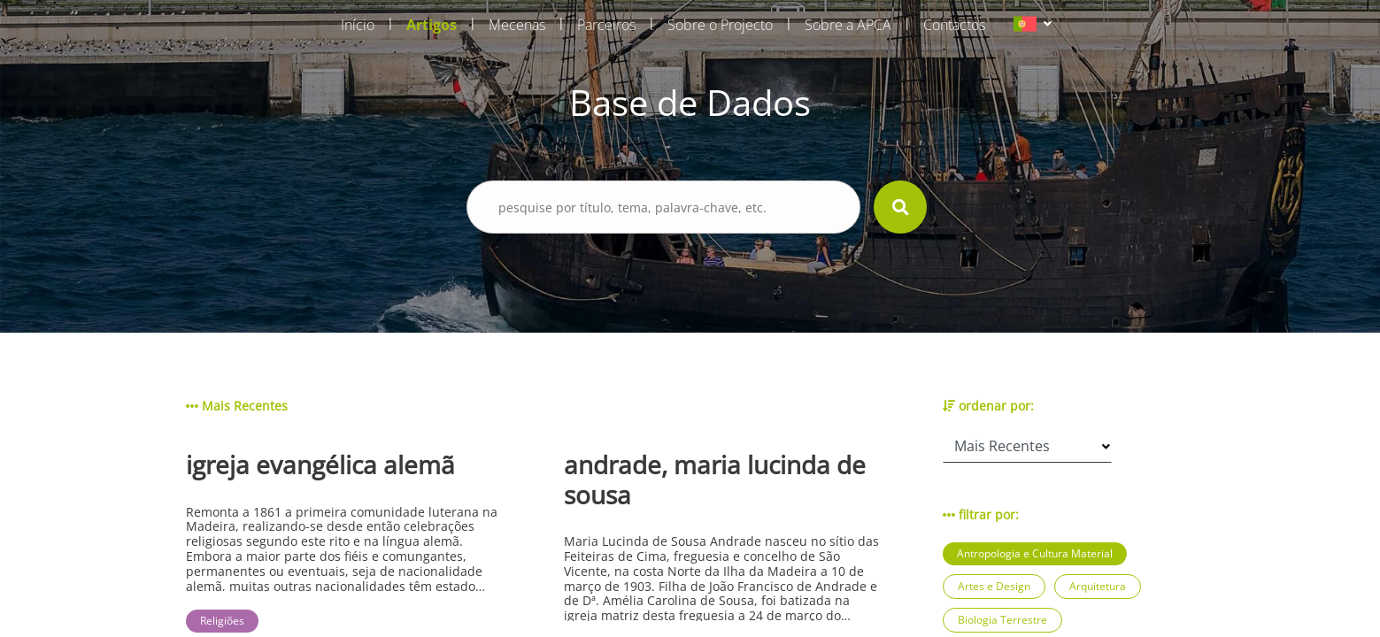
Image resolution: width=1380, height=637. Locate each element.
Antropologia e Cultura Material (1035, 553)
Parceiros (606, 25)
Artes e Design (994, 586)
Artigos (431, 25)
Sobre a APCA (848, 25)
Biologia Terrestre (1002, 619)
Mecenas (517, 25)
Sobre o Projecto (720, 25)
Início (357, 25)
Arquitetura (1097, 586)
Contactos (954, 25)
